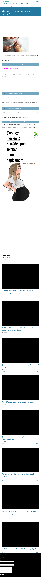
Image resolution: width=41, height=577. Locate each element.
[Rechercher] (37, 1)
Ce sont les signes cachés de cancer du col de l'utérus (18, 402)
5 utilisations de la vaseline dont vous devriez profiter (19, 548)
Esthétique (20, 3)
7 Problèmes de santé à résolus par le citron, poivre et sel (14, 108)
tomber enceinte (14, 73)
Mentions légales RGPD (4, 554)
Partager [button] (3, 371)
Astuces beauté (4, 3)
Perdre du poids (15, 3)
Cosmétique (26, 3)
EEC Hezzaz (5, 2)
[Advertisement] (20, 26)
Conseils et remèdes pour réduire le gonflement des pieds (14, 93)
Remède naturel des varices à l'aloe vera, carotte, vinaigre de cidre (15, 121)
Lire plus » (37, 371)
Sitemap (1, 555)
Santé (9, 3)
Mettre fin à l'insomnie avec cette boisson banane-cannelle (14, 64)
